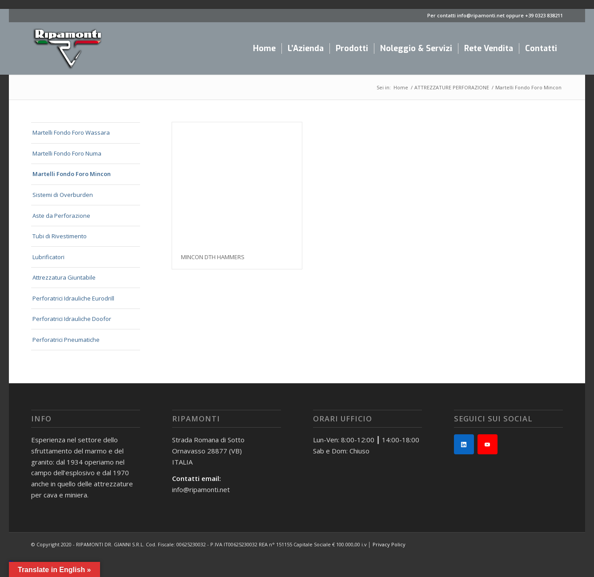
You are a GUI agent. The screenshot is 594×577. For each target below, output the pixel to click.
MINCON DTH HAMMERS (213, 257)
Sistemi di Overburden (62, 195)
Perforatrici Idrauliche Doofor (71, 319)
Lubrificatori (48, 257)
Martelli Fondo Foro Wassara (71, 132)
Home (400, 87)
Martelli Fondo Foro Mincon (71, 174)
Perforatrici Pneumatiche (66, 340)
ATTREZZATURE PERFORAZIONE (451, 87)
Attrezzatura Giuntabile (64, 277)
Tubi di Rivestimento (59, 236)
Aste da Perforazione (61, 216)
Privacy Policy (389, 544)
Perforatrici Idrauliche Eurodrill (73, 298)
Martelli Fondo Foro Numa (66, 153)
